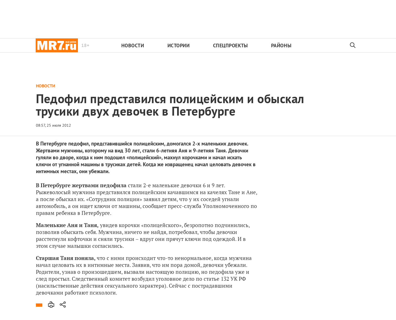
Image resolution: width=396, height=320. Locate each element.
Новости (132, 45)
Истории (178, 45)
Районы (281, 45)
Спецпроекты (230, 45)
